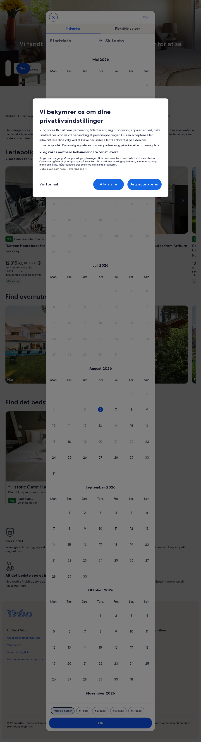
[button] (116, 85)
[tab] (73, 28)
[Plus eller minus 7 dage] (136, 710)
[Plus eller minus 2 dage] (100, 710)
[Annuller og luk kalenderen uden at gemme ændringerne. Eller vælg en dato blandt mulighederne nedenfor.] (53, 17)
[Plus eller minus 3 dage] (118, 710)
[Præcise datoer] (62, 710)
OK (100, 723)
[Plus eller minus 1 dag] (83, 710)
